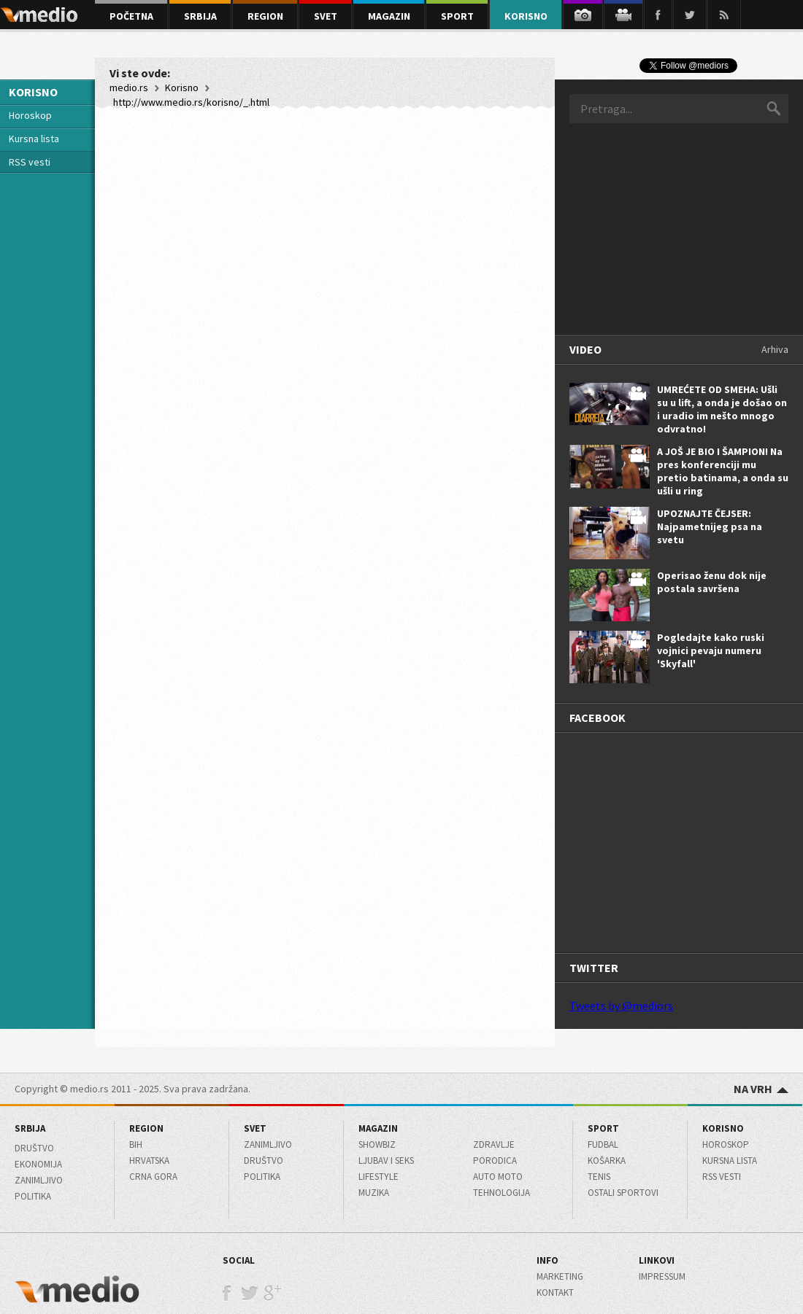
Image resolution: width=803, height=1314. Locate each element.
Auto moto (498, 1176)
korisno (526, 16)
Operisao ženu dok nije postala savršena (711, 582)
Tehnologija (501, 1192)
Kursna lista (34, 138)
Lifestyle (378, 1176)
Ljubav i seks (386, 1160)
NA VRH (761, 1088)
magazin (389, 16)
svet (325, 16)
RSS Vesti (721, 1176)
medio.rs (129, 87)
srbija (200, 16)
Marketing (560, 1276)
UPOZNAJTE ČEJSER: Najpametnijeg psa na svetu (709, 526)
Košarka (607, 1160)
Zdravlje (494, 1144)
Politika (33, 1196)
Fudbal (603, 1144)
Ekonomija (38, 1164)
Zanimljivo (39, 1180)
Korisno (182, 87)
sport (457, 16)
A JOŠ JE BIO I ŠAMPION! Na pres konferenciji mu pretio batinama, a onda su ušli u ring (722, 471)
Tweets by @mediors (621, 1005)
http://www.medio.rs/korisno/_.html (191, 102)
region (265, 16)
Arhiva (774, 349)
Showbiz (377, 1144)
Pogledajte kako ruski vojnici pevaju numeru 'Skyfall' (710, 650)
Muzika (373, 1192)
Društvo (34, 1148)
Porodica (495, 1160)
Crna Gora (153, 1176)
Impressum (662, 1276)
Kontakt (555, 1292)
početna (131, 16)
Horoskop (30, 115)
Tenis (599, 1176)
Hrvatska (149, 1160)
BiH (135, 1144)
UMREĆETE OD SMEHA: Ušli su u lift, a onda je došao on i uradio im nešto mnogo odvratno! (722, 409)
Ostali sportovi (623, 1192)
